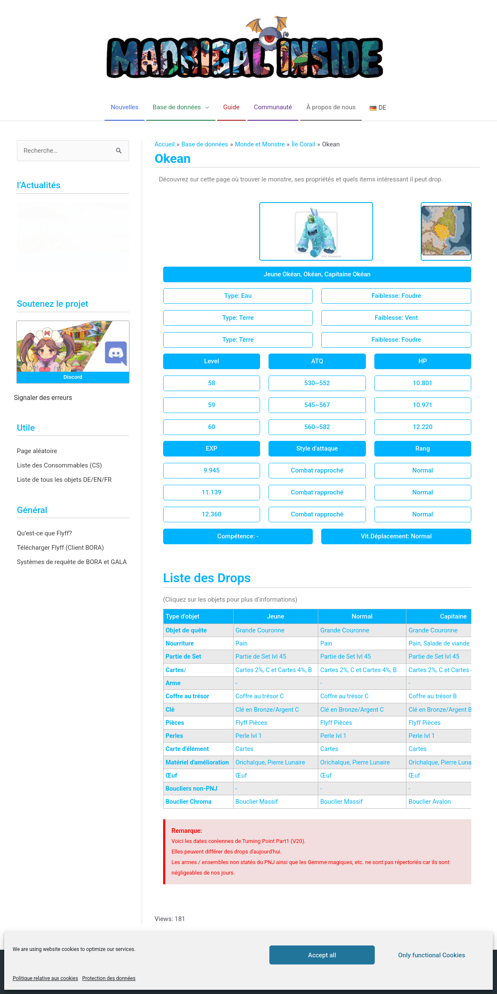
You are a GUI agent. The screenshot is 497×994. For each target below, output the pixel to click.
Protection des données (108, 978)
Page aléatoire (37, 451)
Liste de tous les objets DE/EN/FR (64, 480)
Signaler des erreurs (43, 398)
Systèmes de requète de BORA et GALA (72, 562)
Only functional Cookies (431, 955)
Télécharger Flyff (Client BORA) (60, 548)
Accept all (322, 955)
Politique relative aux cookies (45, 978)
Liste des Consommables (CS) (59, 466)
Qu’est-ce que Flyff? (44, 534)
